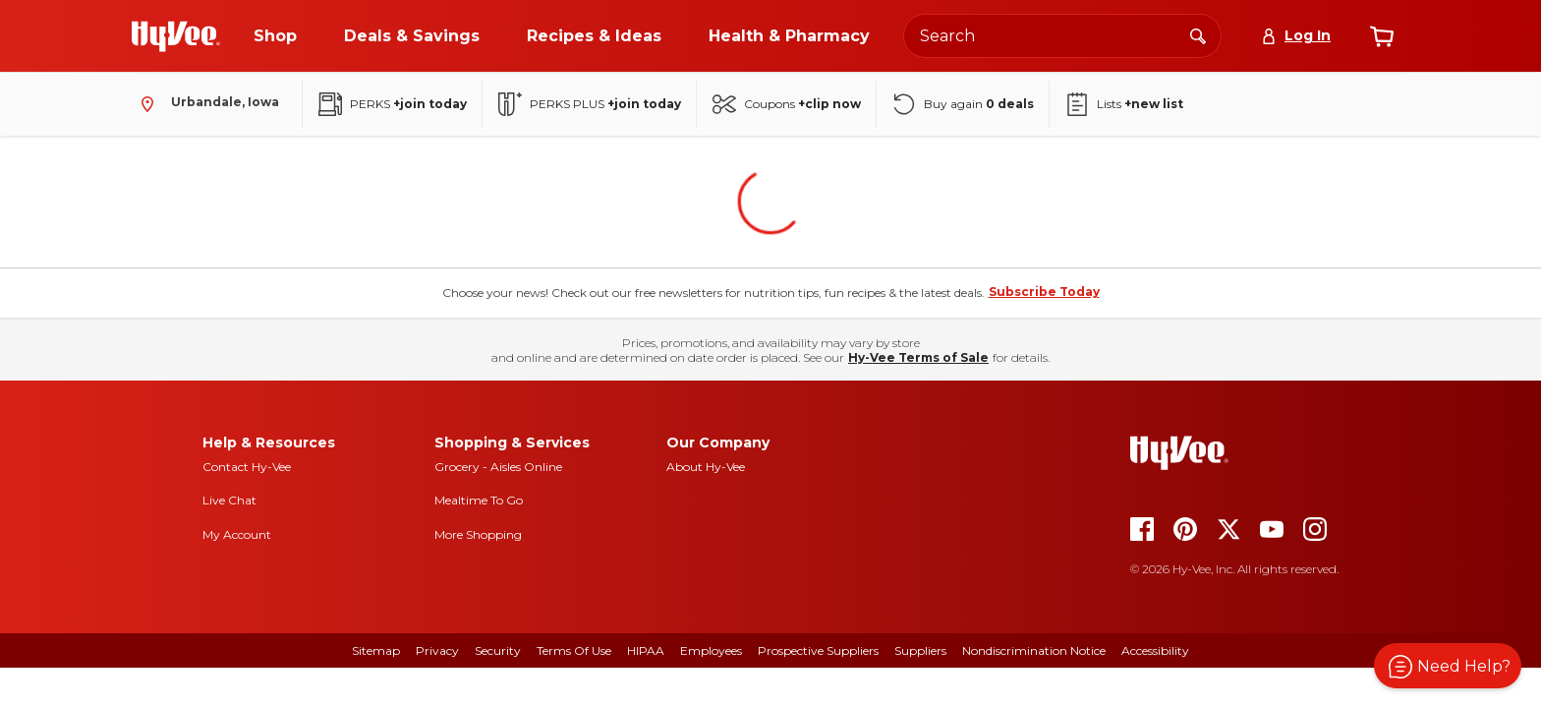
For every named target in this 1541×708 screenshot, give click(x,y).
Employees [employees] (711, 650)
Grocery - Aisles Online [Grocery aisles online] (498, 466)
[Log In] (1295, 36)
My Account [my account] (236, 534)
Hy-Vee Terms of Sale (918, 357)
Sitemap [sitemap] (376, 650)
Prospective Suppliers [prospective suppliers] (818, 650)
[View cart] (1381, 36)
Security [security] (498, 650)
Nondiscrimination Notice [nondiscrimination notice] (1034, 650)
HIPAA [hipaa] (645, 650)
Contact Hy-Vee (246, 466)
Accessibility (1155, 650)
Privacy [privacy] (437, 650)
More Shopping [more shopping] (478, 534)
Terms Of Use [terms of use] (574, 650)
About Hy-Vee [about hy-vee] (705, 466)
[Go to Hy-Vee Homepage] (176, 36)
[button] (1447, 665)
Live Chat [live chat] (229, 500)
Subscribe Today (1044, 291)
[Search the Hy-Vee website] (1062, 36)
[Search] (1198, 35)
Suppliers (920, 650)
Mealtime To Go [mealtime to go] (478, 500)
